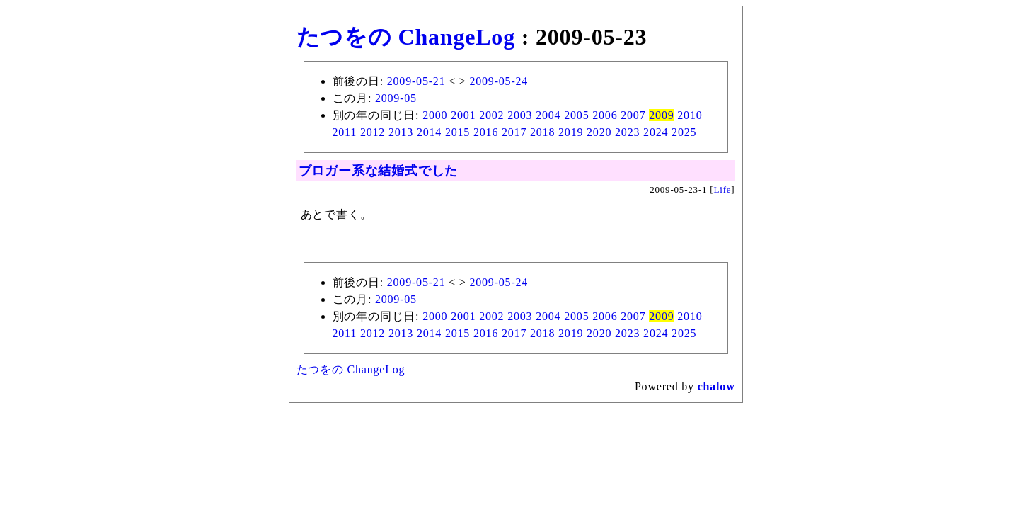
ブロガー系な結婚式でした (379, 171)
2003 (519, 115)
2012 (372, 132)
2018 (542, 132)
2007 (633, 115)
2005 (576, 115)
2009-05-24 (498, 81)
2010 (689, 115)
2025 (684, 132)
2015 (457, 132)
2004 (548, 115)
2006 (604, 115)
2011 (345, 132)
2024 (655, 132)
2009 (661, 115)
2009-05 (396, 98)
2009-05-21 (416, 81)
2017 (514, 132)
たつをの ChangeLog (405, 37)
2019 (570, 132)
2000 (434, 115)
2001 (463, 115)
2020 (599, 132)
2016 (485, 132)
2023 (627, 132)
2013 (400, 132)
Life (723, 189)
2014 (429, 132)
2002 (491, 115)
